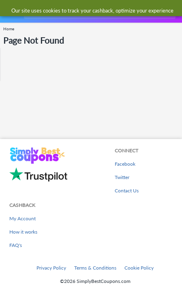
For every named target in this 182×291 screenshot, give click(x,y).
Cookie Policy (139, 268)
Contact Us (127, 191)
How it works (23, 232)
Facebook (125, 164)
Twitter (122, 177)
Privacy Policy (51, 268)
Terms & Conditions (95, 268)
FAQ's (15, 245)
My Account (22, 218)
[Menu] (10, 11)
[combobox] (99, 11)
